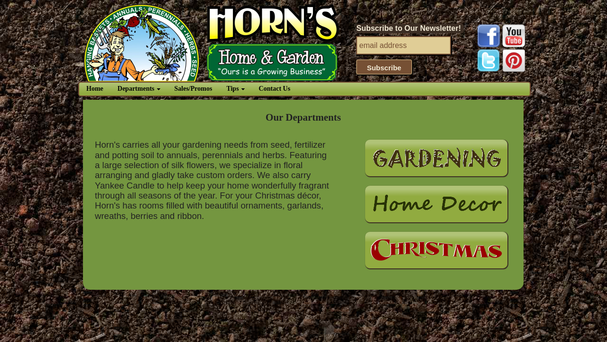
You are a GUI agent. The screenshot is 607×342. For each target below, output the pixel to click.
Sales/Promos (193, 88)
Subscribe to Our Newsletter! (409, 28)
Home (94, 88)
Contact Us (275, 88)
